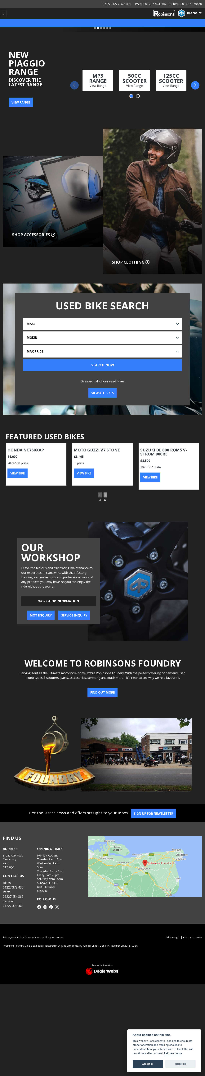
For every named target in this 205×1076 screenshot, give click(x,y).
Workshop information (58, 601)
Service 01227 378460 (186, 4)
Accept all (147, 1063)
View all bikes (102, 393)
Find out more (102, 692)
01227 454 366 (13, 896)
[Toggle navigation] (3, 13)
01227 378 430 (13, 887)
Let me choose (173, 1053)
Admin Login (172, 937)
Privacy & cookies (192, 937)
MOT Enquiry (41, 615)
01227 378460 (13, 906)
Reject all (180, 1063)
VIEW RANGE (20, 102)
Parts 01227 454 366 (150, 4)
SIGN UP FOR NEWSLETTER (155, 813)
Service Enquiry (74, 615)
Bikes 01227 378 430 (116, 4)
